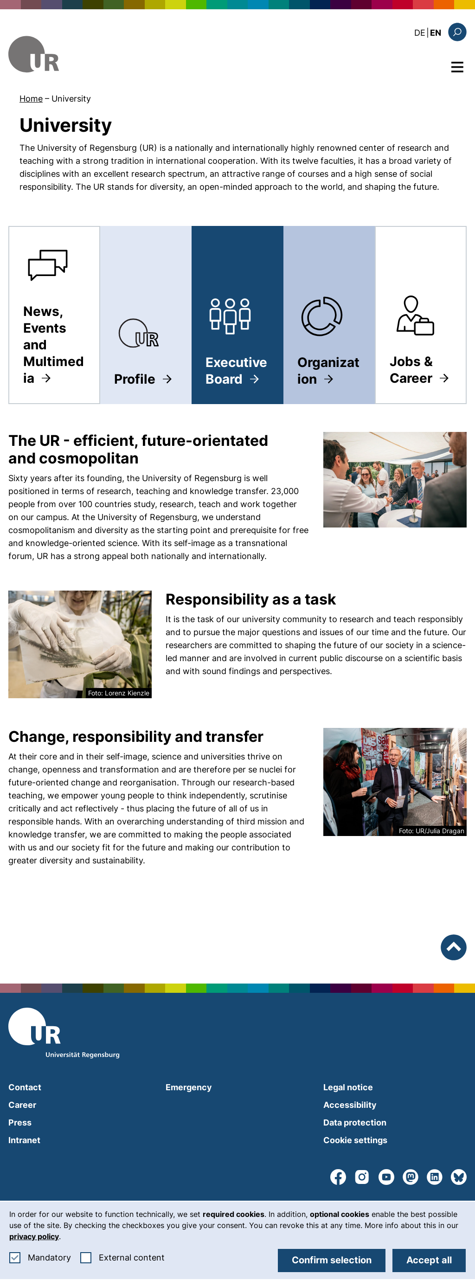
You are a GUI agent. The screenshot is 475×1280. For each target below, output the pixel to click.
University (71, 98)
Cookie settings (355, 1140)
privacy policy (34, 1236)
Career (22, 1105)
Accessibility (350, 1105)
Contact (24, 1087)
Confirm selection (332, 1260)
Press (20, 1122)
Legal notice (348, 1087)
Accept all (429, 1260)
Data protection (354, 1122)
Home (31, 98)
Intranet (24, 1140)
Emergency (189, 1087)
